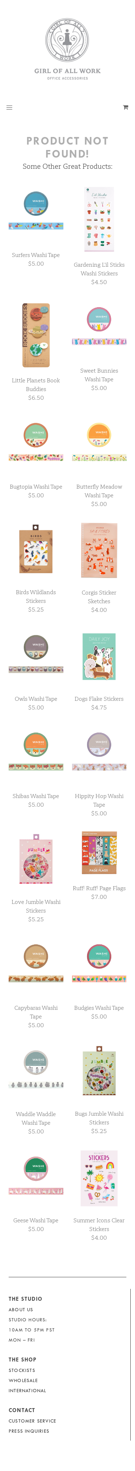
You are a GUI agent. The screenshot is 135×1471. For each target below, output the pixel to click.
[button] (9, 107)
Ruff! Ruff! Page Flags (99, 888)
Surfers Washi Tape (36, 255)
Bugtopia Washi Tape (36, 486)
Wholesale (23, 1380)
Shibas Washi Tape (36, 796)
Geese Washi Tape (35, 1220)
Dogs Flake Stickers (99, 698)
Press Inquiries (29, 1431)
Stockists (22, 1370)
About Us (21, 1309)
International (27, 1390)
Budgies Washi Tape (99, 1007)
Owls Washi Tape (36, 698)
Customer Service (32, 1421)
